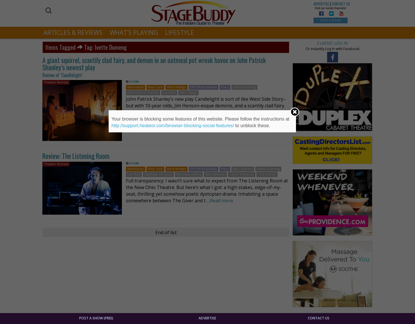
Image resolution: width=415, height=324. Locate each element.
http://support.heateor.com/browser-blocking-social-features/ (173, 125)
